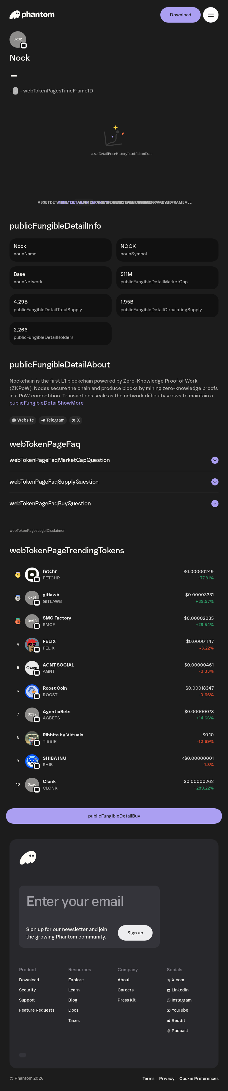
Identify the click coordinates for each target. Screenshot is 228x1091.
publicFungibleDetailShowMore (47, 403)
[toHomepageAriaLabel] (28, 858)
